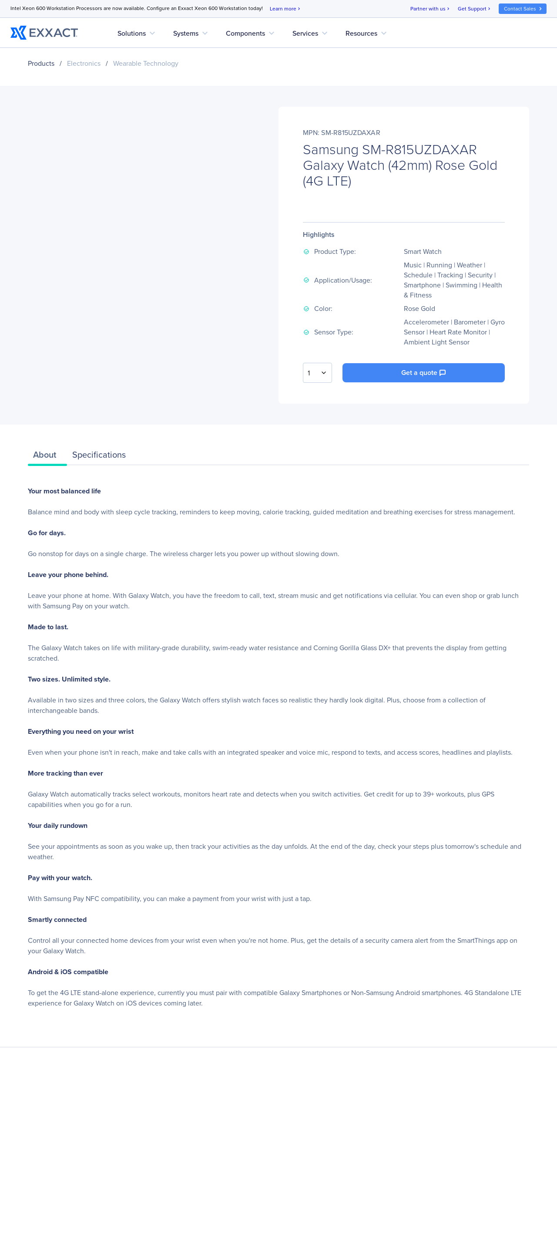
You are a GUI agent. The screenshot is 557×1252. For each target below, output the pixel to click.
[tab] (47, 457)
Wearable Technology (145, 63)
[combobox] (317, 373)
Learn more (286, 9)
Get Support (475, 9)
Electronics (84, 63)
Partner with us (430, 9)
